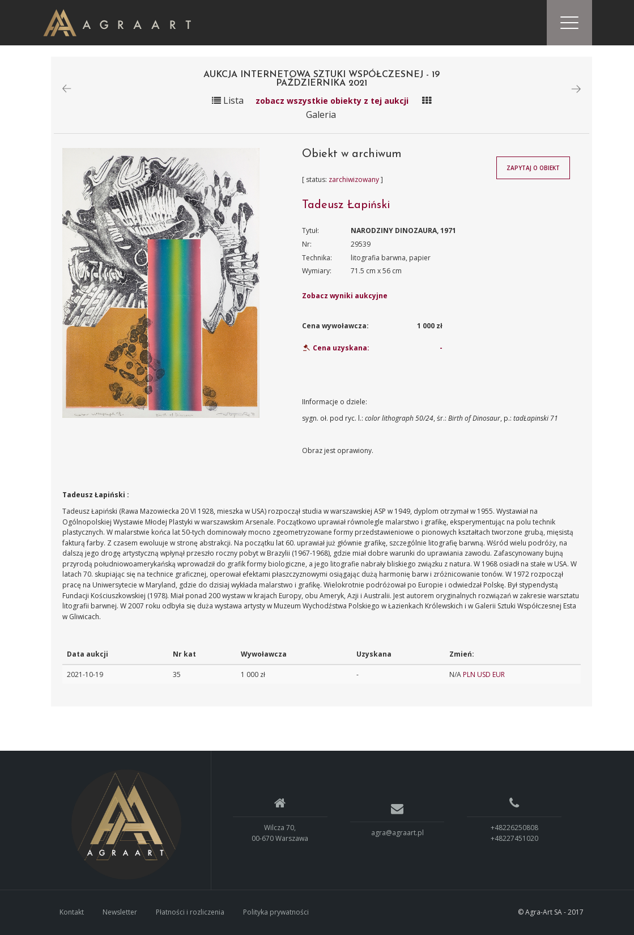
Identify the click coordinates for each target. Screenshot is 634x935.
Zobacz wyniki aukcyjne (345, 296)
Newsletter (120, 912)
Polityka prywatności (276, 912)
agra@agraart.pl (397, 833)
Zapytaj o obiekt (533, 168)
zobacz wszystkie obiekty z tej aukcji (332, 100)
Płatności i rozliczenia (190, 912)
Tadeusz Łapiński (346, 205)
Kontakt (71, 912)
